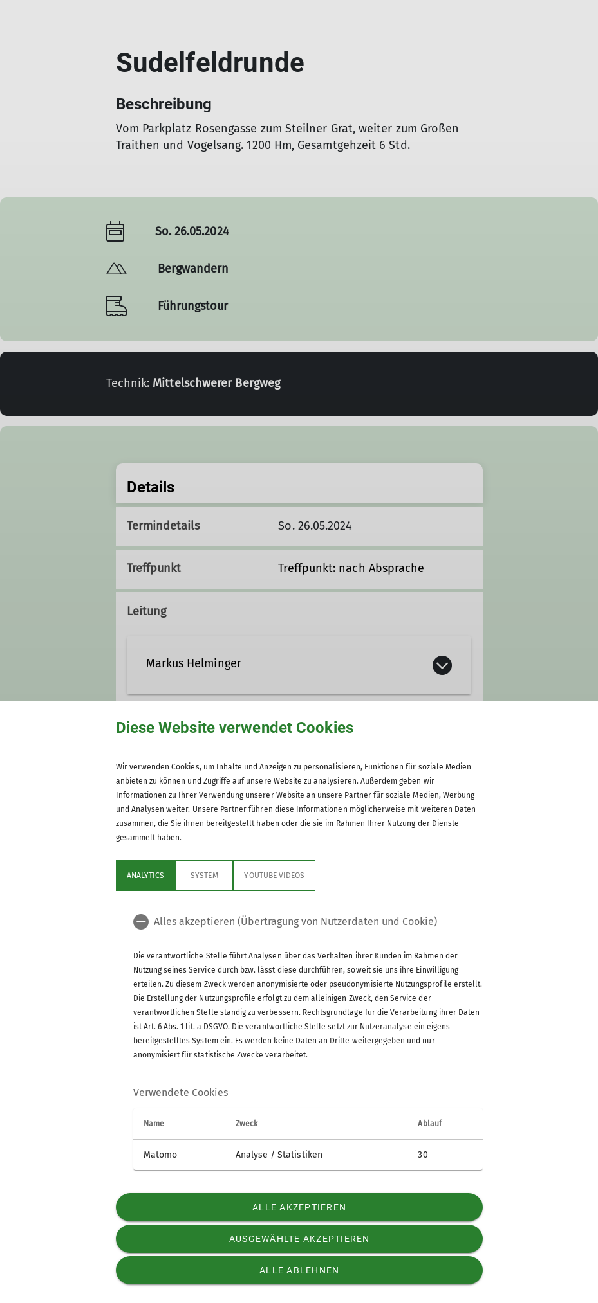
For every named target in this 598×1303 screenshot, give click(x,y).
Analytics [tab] (145, 875)
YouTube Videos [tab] (274, 875)
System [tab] (204, 875)
